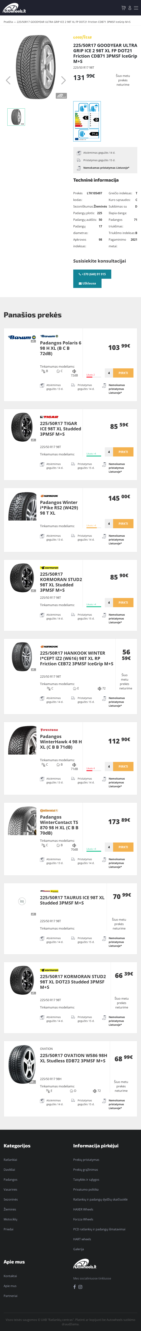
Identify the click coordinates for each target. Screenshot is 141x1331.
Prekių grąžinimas (85, 1170)
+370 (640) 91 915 (92, 274)
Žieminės (10, 1209)
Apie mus (10, 1286)
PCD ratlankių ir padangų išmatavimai (99, 1229)
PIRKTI (123, 373)
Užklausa (87, 283)
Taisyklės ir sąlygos (86, 1180)
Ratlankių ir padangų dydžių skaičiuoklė (100, 1199)
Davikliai (9, 1170)
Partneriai (10, 1296)
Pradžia (8, 22)
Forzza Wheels (83, 1219)
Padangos (10, 1180)
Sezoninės (11, 1199)
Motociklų (10, 1219)
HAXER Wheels (83, 1209)
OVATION (46, 1049)
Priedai (8, 1229)
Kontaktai (10, 1276)
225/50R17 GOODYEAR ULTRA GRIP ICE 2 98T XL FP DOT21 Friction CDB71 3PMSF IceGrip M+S (74, 22)
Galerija (78, 1249)
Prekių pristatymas (86, 1160)
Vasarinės (10, 1189)
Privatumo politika (86, 1189)
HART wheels (82, 1239)
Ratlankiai (10, 1160)
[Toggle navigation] (136, 8)
